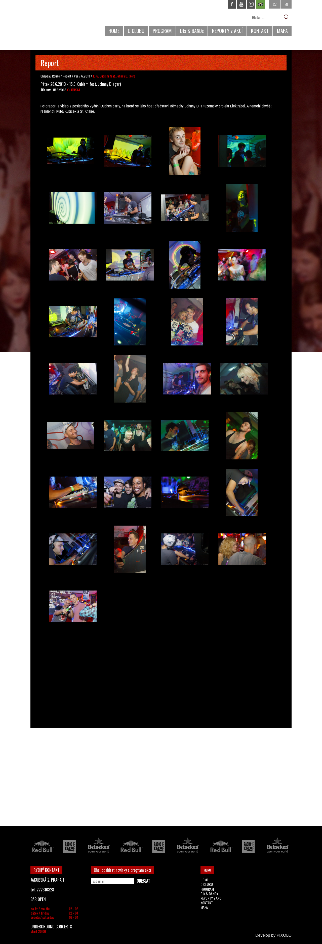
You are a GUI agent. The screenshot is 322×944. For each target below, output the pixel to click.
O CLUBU (136, 30)
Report (67, 75)
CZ (275, 4)
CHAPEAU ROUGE (57, 19)
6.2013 (85, 75)
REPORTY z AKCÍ (227, 30)
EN (286, 4)
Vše (76, 75)
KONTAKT (260, 30)
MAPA (282, 30)
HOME (113, 30)
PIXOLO (284, 935)
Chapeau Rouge (50, 75)
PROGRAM (162, 30)
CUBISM (73, 90)
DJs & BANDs (192, 30)
